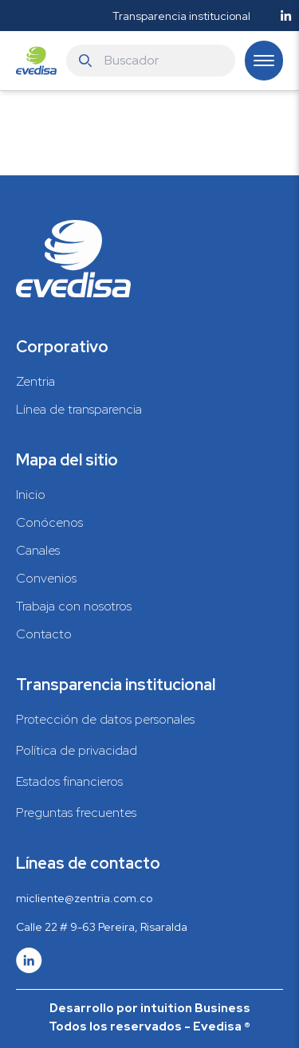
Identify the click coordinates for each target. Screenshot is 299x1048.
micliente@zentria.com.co (84, 898)
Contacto (44, 634)
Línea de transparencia (79, 409)
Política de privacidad (76, 750)
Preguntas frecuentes (76, 812)
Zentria (35, 381)
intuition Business (195, 1008)
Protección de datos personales (105, 719)
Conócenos (49, 522)
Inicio (30, 494)
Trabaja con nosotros (74, 606)
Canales (38, 550)
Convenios (46, 578)
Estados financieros (69, 781)
